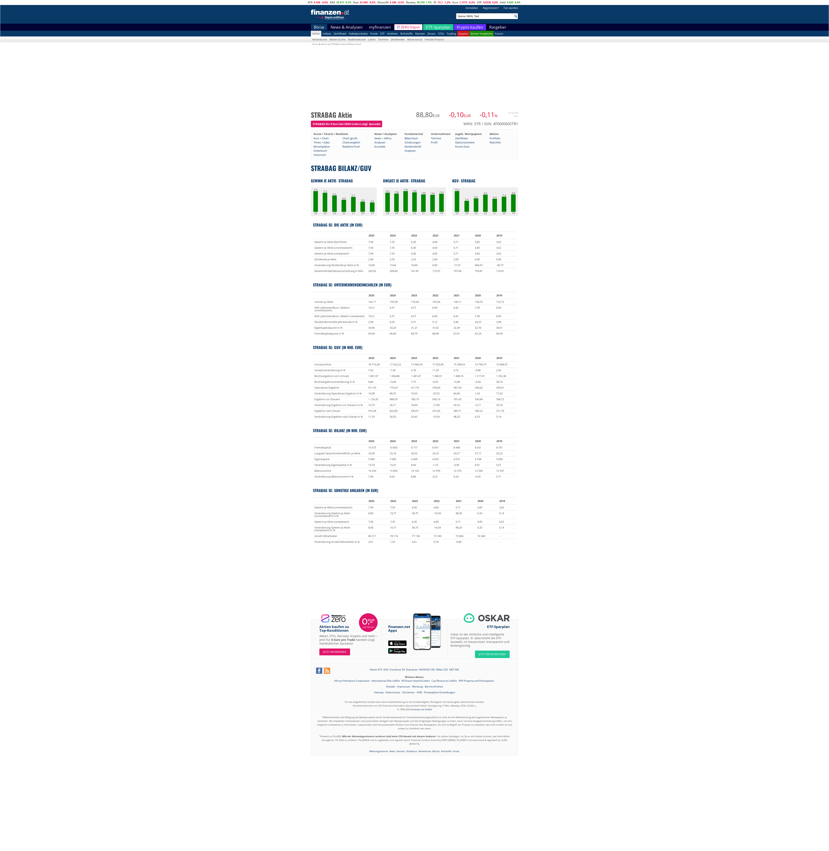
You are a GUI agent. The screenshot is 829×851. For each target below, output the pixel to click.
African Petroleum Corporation (352, 680)
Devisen (420, 33)
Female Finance (434, 39)
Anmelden (471, 8)
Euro (455, 2)
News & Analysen (347, 27)
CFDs (441, 33)
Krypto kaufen (470, 27)
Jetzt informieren (334, 652)
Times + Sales (322, 142)
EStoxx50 (383, 2)
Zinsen (431, 33)
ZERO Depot (410, 27)
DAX (332, 2)
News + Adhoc (383, 138)
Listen (372, 39)
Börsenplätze (322, 146)
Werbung (417, 686)
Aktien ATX (376, 669)
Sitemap (379, 692)
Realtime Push (351, 146)
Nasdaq (411, 2)
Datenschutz (393, 692)
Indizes (326, 33)
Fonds (374, 33)
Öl (435, 2)
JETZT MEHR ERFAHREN (492, 654)
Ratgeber (497, 27)
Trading (451, 33)
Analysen (379, 142)
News (392, 751)
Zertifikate (340, 33)
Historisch (320, 155)
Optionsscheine (464, 142)
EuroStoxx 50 (397, 669)
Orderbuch (320, 151)
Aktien (316, 33)
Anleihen (392, 33)
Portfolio (495, 138)
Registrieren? (491, 8)
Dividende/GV (413, 146)
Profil (434, 142)
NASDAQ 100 (427, 669)
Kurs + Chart (321, 138)
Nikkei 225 (442, 669)
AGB (419, 692)
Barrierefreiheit (434, 686)
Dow (356, 2)
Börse (319, 27)
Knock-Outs (462, 146)
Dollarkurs (411, 751)
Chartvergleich (351, 142)
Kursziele (379, 146)
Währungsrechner (378, 751)
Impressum (403, 686)
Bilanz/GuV (411, 138)
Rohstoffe (406, 33)
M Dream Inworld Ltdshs (416, 680)
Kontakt (390, 686)
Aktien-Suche (337, 39)
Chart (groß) (349, 138)
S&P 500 (454, 669)
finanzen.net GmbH (421, 709)
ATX (310, 2)
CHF (479, 2)
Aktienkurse (319, 39)
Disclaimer (408, 692)
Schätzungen (413, 142)
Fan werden (511, 8)
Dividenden (398, 39)
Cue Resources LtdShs (444, 680)
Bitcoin (436, 751)
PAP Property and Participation (476, 680)
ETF (382, 33)
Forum (499, 33)
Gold (503, 2)
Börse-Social (414, 39)
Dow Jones (412, 669)
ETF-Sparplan (438, 27)
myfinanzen (380, 27)
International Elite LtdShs (386, 680)
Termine (383, 39)
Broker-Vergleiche (481, 33)
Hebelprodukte (358, 33)
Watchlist (495, 142)
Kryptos (463, 33)
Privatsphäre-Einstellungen (439, 692)
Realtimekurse (357, 39)
